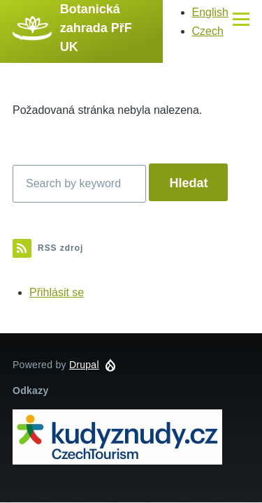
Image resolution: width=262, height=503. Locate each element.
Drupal (84, 364)
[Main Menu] (241, 18)
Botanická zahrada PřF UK (96, 28)
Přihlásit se (56, 292)
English (210, 12)
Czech (208, 31)
